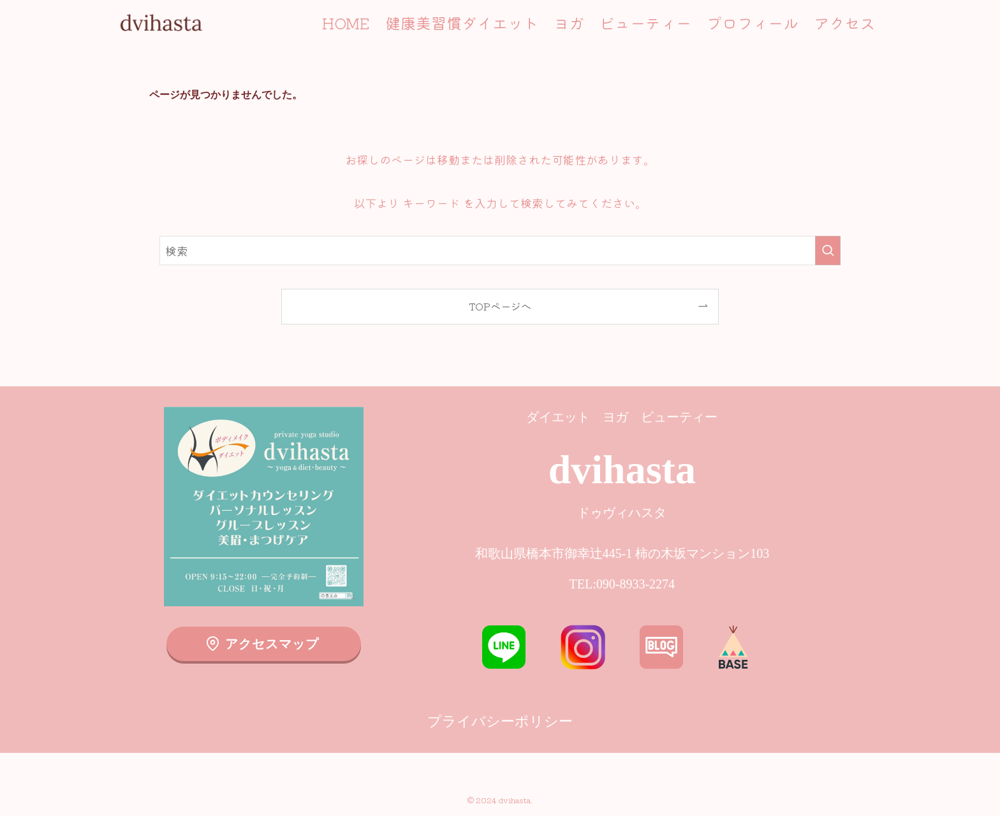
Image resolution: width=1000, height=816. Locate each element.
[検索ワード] (500, 250)
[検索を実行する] (828, 250)
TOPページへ (500, 306)
